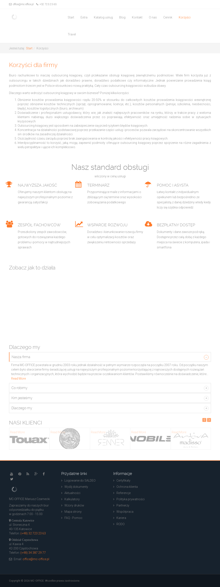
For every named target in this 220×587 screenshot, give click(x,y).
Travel (72, 34)
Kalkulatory (72, 499)
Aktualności (72, 493)
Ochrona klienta (127, 486)
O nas (153, 17)
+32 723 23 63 (46, 4)
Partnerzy (122, 505)
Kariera (121, 518)
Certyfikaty (123, 480)
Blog (122, 17)
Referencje (123, 493)
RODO (120, 524)
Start (71, 17)
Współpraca (124, 511)
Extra (84, 17)
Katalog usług (103, 17)
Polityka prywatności (130, 499)
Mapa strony (73, 511)
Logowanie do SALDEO (80, 480)
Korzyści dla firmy (33, 64)
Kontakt (137, 17)
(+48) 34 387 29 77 (33, 552)
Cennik (167, 17)
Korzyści (185, 17)
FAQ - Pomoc (73, 518)
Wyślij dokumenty (76, 486)
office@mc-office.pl (21, 4)
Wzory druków (74, 505)
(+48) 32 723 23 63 (33, 533)
